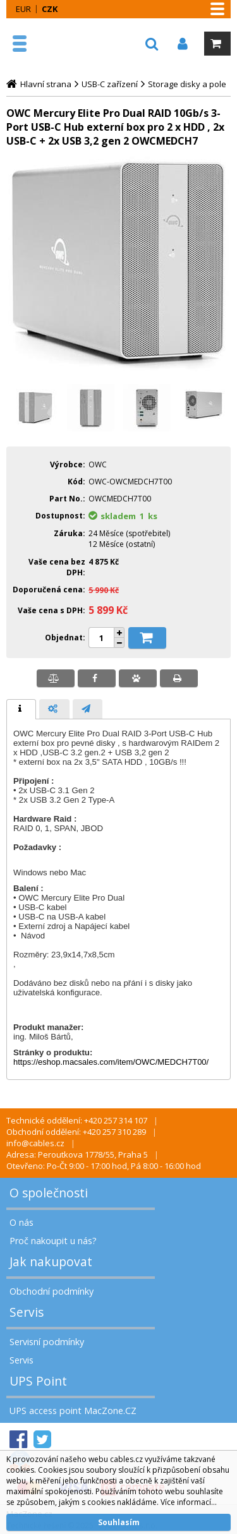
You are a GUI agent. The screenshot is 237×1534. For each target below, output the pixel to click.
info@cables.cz (35, 1143)
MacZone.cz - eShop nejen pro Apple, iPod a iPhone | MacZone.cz (48, 44)
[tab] (21, 709)
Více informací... (189, 1502)
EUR (23, 9)
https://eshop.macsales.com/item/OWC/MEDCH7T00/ (111, 1062)
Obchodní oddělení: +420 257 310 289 (76, 1131)
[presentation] (21, 709)
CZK (50, 9)
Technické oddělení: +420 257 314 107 (76, 1120)
